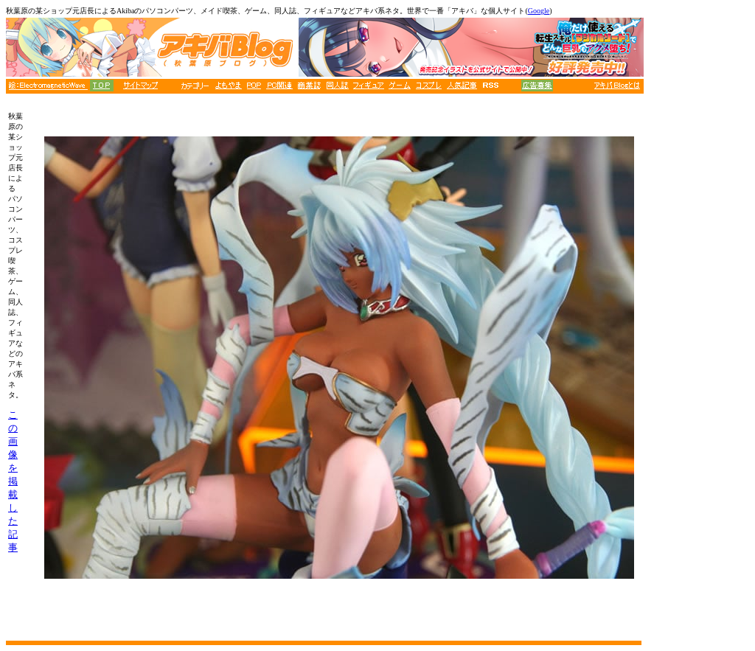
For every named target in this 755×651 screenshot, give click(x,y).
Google (538, 11)
